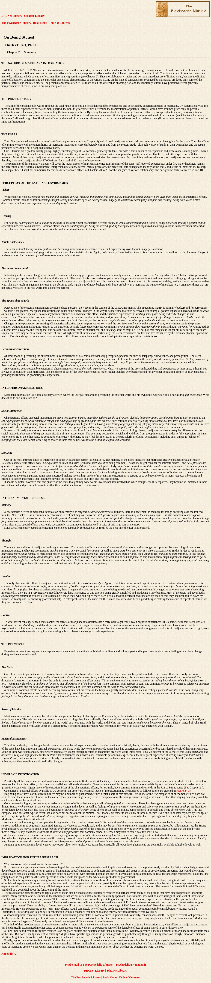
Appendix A (8, 953)
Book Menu (40, 22)
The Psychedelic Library (16, 22)
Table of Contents (59, 22)
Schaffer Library (34, 15)
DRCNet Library (11, 15)
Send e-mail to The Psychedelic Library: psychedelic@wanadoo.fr (105, 964)
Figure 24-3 (183, 790)
